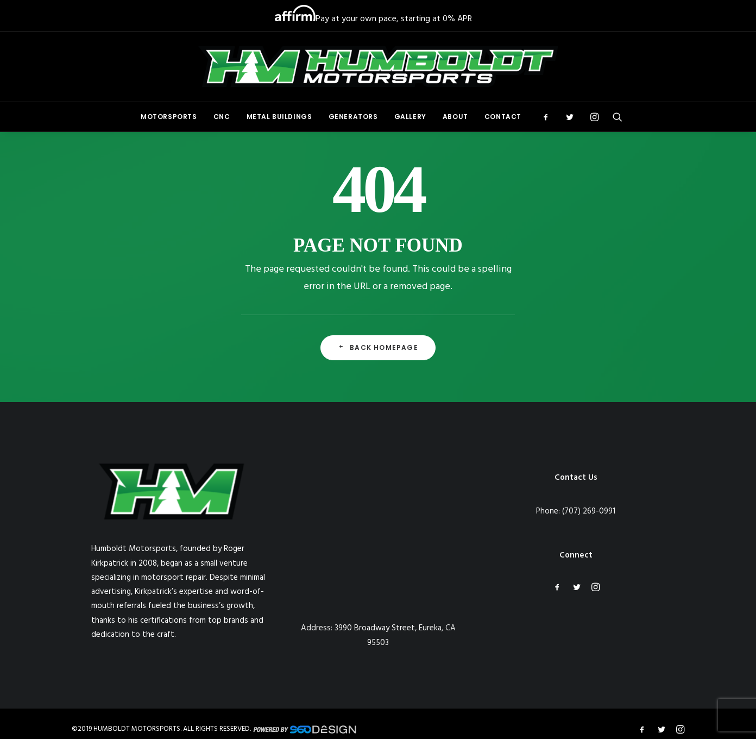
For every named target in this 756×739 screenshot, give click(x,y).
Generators (353, 116)
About (455, 116)
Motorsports (169, 116)
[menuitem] (169, 116)
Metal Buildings (279, 116)
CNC (221, 116)
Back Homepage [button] (378, 347)
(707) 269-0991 (588, 511)
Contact (502, 116)
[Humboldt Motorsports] (378, 66)
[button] (549, 116)
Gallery (410, 116)
